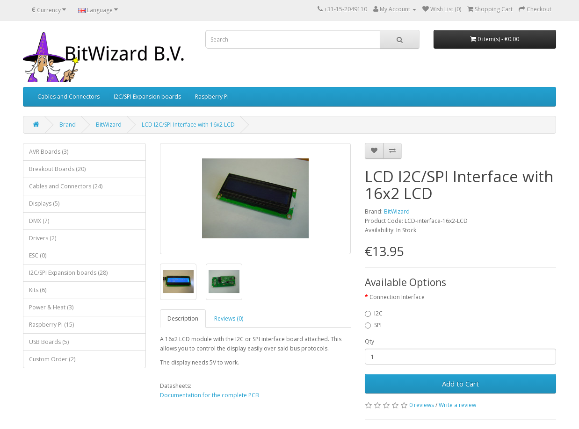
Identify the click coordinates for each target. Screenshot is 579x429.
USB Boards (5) (49, 342)
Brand (67, 125)
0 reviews (421, 405)
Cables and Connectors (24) (65, 186)
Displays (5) (44, 203)
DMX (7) (39, 221)
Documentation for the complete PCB (209, 395)
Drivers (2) (42, 238)
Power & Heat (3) (51, 307)
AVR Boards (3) (48, 152)
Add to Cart (460, 383)
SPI (373, 325)
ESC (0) (37, 255)
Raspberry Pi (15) (51, 325)
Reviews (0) (228, 318)
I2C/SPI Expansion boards (147, 96)
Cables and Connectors (68, 96)
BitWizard (109, 125)
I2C (374, 313)
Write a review (457, 405)
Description (182, 318)
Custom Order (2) (52, 359)
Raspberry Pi (212, 96)
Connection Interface (397, 297)
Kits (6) (37, 290)
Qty (369, 341)
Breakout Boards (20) (57, 169)
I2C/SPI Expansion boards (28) (68, 273)
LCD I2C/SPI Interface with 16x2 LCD (188, 125)
